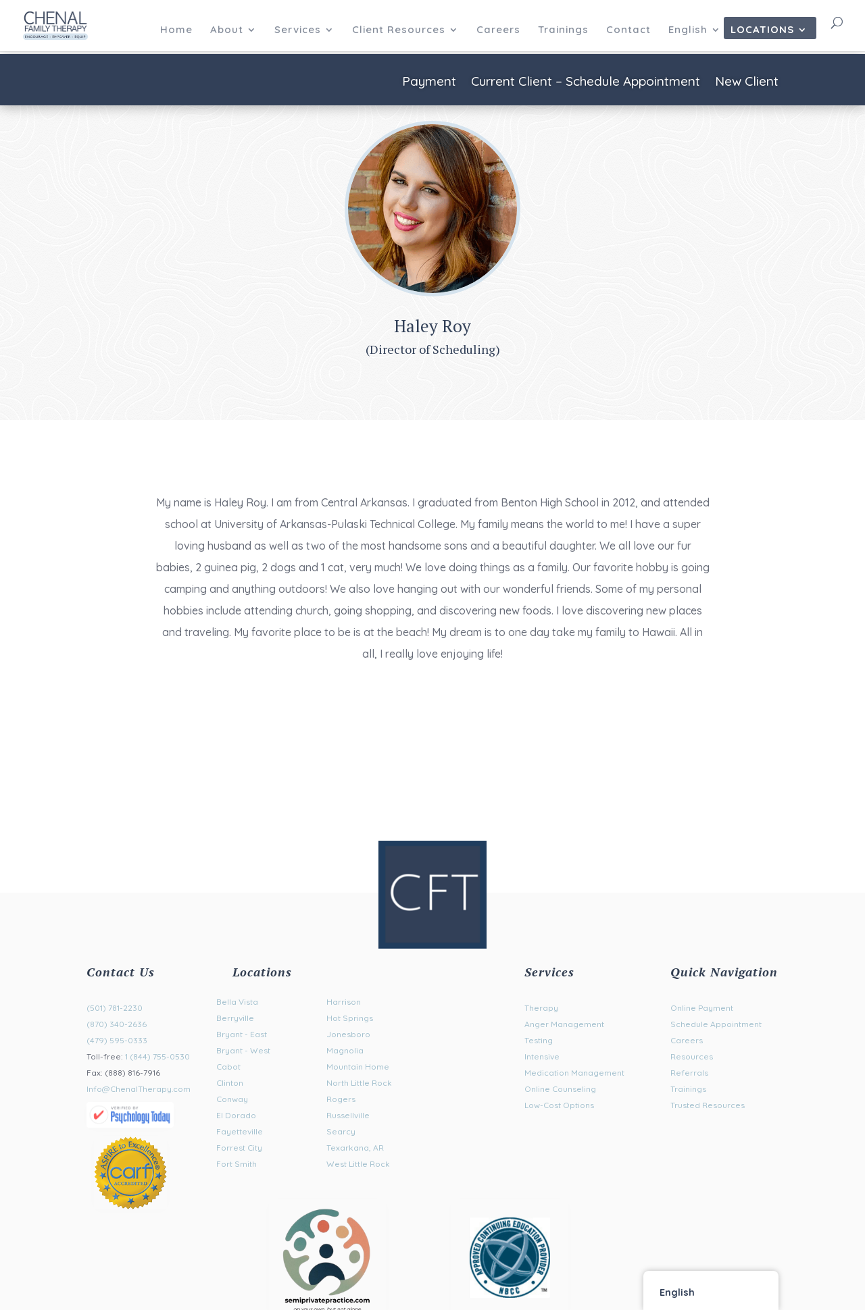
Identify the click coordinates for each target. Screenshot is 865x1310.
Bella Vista (237, 1002)
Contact (628, 30)
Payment (429, 82)
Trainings (563, 30)
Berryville (235, 1018)
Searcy (340, 1131)
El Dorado (236, 1115)
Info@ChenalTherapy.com (138, 1089)
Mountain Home (357, 1067)
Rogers (340, 1099)
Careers (498, 30)
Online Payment (701, 1008)
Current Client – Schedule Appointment (585, 82)
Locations (762, 30)
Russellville (348, 1115)
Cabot (228, 1067)
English (688, 30)
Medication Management (574, 1073)
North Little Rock (359, 1083)
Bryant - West (243, 1050)
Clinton (229, 1083)
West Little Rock (358, 1164)
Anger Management (564, 1024)
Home (176, 30)
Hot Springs (349, 1018)
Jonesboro (348, 1034)
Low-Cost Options (559, 1105)
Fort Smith (236, 1164)
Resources (691, 1056)
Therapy (541, 1008)
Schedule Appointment (716, 1024)
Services (297, 30)
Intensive (542, 1056)
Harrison (343, 1002)
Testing (538, 1040)
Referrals (689, 1073)
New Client (746, 82)
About (226, 30)
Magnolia (345, 1050)
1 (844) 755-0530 (157, 1056)
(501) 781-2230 (114, 1008)
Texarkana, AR (355, 1148)
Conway (232, 1099)
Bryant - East (241, 1034)
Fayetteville (239, 1131)
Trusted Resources (707, 1105)
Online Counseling (560, 1089)
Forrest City (239, 1148)
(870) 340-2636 (116, 1024)
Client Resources (398, 30)
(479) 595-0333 (116, 1040)
